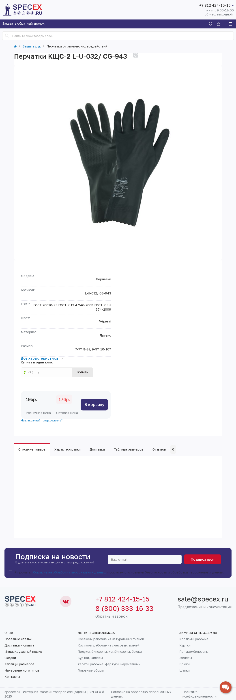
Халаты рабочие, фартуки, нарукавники (109, 664)
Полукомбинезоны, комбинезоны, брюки (110, 651)
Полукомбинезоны (193, 651)
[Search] (7, 35)
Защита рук (32, 46)
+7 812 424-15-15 (215, 5)
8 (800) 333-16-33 (124, 608)
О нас (8, 632)
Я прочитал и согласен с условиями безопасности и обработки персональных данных (119, 572)
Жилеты (185, 657)
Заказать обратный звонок (23, 23)
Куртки (185, 645)
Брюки (184, 664)
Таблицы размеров (19, 664)
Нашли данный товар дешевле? (41, 420)
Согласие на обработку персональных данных (69, 572)
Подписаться (202, 559)
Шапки (184, 670)
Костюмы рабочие (193, 639)
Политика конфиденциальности (199, 694)
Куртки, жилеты (90, 657)
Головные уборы (91, 670)
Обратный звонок (111, 616)
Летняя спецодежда (96, 632)
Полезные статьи (18, 639)
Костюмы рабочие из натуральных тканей (111, 639)
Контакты (12, 676)
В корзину (94, 404)
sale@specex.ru (203, 599)
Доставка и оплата (19, 645)
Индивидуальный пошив (23, 651)
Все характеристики (42, 358)
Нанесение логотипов (21, 670)
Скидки (10, 657)
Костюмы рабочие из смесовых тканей (108, 645)
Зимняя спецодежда (198, 632)
